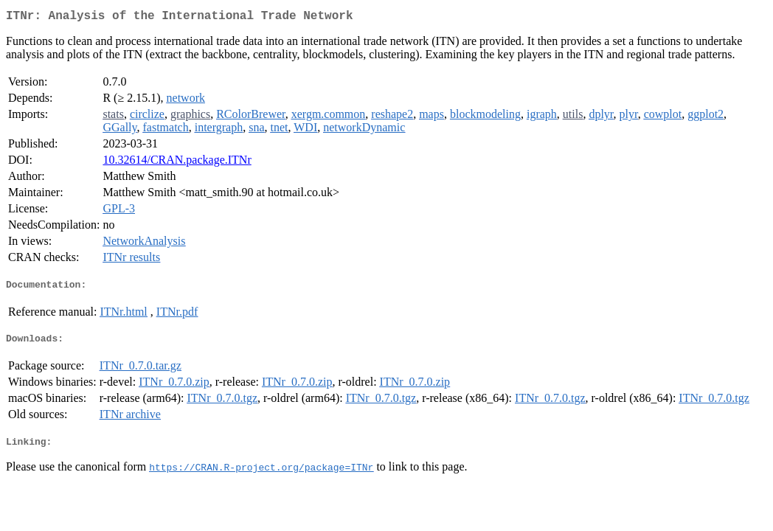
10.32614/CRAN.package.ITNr (177, 162)
